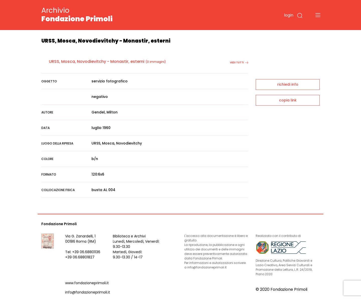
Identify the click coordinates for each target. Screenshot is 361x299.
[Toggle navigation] (317, 15)
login (288, 15)
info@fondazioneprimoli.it (87, 292)
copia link (288, 100)
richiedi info (287, 84)
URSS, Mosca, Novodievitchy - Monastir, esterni (96, 61)
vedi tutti (239, 62)
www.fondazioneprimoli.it (87, 282)
